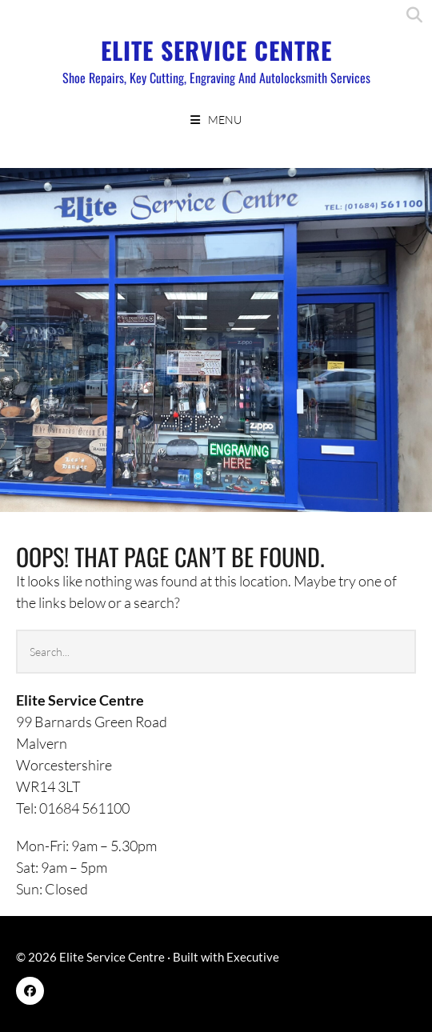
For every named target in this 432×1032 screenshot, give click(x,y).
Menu (225, 119)
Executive (252, 957)
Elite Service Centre (216, 50)
